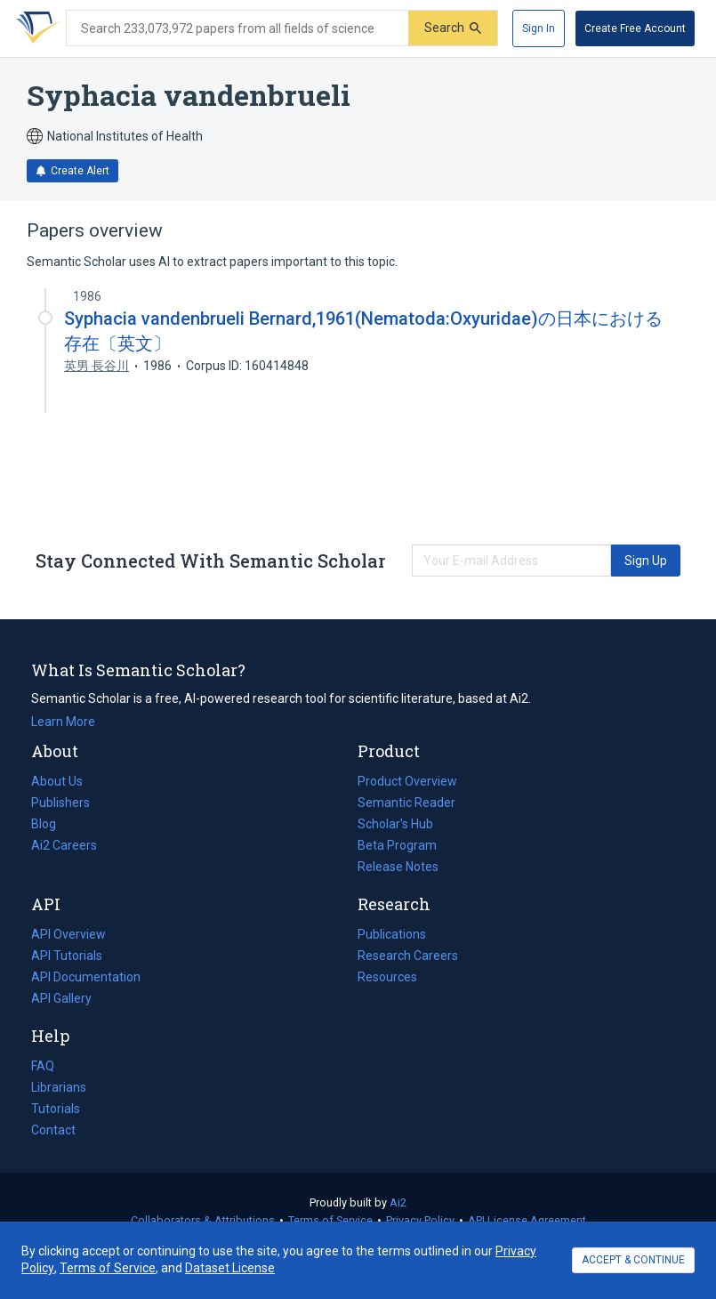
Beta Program (397, 845)
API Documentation (86, 977)
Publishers (60, 802)
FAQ (42, 1066)
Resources (387, 977)
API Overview (68, 934)
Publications (392, 934)
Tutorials (55, 1108)
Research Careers (408, 955)
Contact (53, 1130)
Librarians (58, 1087)
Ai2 (398, 1202)
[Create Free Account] (635, 28)
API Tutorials (66, 955)
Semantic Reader (406, 802)
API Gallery (61, 998)
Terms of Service (330, 1220)
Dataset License (230, 1268)
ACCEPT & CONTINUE (633, 1260)
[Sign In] (538, 28)
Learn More (63, 721)
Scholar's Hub (395, 824)
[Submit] (452, 28)
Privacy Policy (420, 1220)
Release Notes (398, 866)
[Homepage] (34, 28)
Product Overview (407, 781)
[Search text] (237, 28)
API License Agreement (527, 1220)
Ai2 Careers (64, 845)
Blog (50, 824)
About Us (57, 781)
